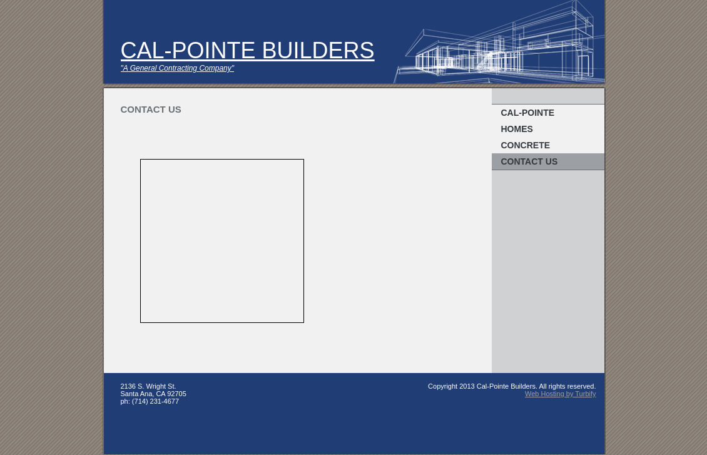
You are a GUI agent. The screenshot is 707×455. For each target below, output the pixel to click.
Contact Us (529, 161)
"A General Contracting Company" (178, 68)
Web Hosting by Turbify (560, 393)
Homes (517, 129)
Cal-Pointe (528, 113)
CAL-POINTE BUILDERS (248, 50)
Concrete (526, 145)
